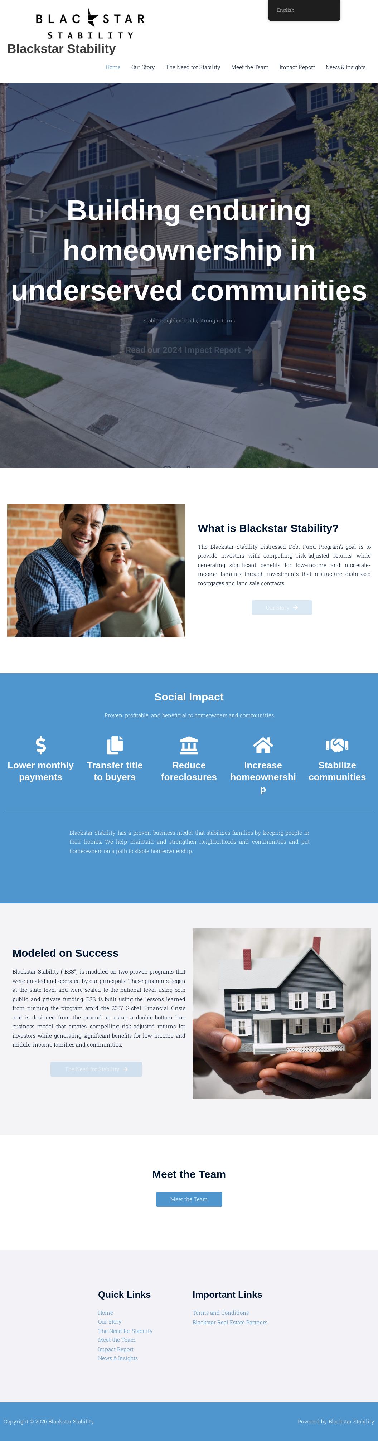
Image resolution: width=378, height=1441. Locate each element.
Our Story (143, 67)
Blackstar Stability (61, 48)
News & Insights (345, 67)
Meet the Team (250, 67)
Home (113, 67)
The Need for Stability (193, 67)
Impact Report (297, 67)
